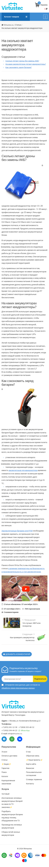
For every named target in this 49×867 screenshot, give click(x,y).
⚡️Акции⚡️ (6, 764)
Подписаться (40, 679)
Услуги (4, 752)
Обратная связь (32, 756)
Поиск (4, 772)
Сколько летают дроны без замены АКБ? (22, 61)
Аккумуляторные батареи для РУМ (17, 531)
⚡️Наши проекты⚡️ (34, 760)
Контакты (30, 783)
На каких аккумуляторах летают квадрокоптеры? (25, 64)
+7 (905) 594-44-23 (9, 730)
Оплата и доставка (9, 756)
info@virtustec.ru (15, 733)
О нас (28, 752)
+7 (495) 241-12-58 (9, 727)
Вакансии (30, 768)
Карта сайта (31, 764)
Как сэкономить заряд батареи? (18, 67)
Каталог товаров (11, 17)
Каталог (5, 776)
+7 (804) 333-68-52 (26, 727)
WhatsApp (24, 730)
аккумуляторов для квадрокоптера (23, 470)
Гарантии (5, 768)
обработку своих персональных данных (18, 688)
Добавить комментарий (16, 654)
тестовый (5, 794)
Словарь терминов (34, 779)
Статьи (4, 760)
